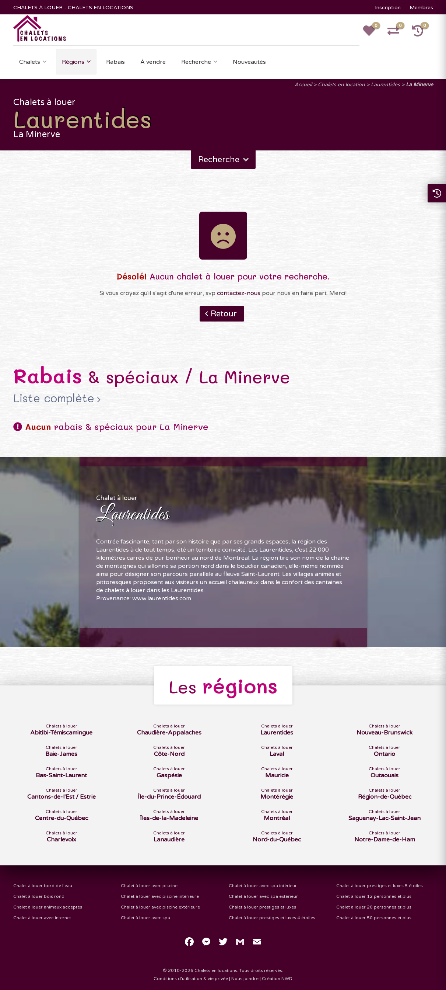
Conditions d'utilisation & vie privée (191, 978)
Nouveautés (249, 62)
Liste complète (53, 398)
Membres (421, 7)
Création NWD (277, 978)
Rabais (115, 62)
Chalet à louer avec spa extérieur (263, 896)
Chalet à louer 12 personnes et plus (373, 896)
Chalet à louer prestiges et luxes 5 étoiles (379, 885)
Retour (224, 314)
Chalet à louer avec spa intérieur (263, 885)
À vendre (153, 62)
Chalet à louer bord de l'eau (42, 885)
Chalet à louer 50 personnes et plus (373, 917)
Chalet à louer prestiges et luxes (262, 907)
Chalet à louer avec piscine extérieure (160, 907)
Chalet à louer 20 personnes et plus (373, 907)
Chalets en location (341, 84)
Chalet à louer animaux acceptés (47, 907)
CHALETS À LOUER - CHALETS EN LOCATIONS (73, 7)
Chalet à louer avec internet (42, 917)
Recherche (196, 62)
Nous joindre (245, 978)
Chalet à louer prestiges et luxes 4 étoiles (272, 917)
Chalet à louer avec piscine (149, 885)
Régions (73, 62)
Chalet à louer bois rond (38, 896)
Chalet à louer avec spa (145, 917)
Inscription (388, 7)
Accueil (303, 84)
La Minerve (419, 84)
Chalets (29, 62)
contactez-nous (238, 293)
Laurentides (385, 84)
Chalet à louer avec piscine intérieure (160, 896)
